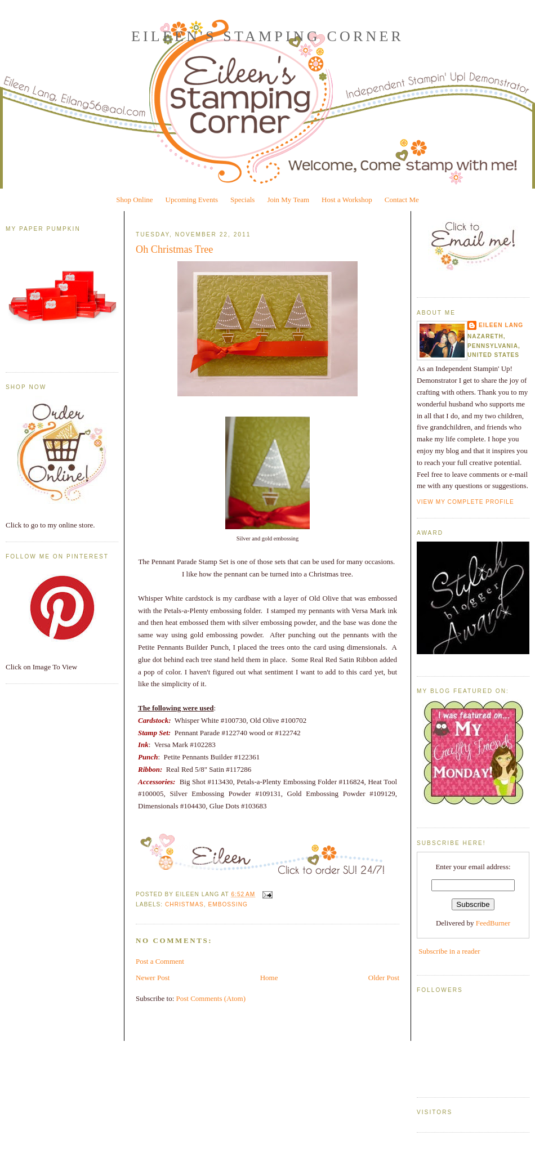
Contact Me (402, 199)
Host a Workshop (347, 199)
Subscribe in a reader (449, 951)
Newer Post (153, 977)
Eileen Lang (501, 325)
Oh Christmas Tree (174, 249)
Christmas (184, 904)
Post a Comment (160, 961)
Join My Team (288, 199)
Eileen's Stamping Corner (267, 36)
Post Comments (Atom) (211, 998)
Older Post (383, 977)
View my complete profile (465, 502)
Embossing (227, 904)
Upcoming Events (192, 199)
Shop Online (134, 199)
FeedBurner (493, 923)
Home (269, 977)
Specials (242, 199)
